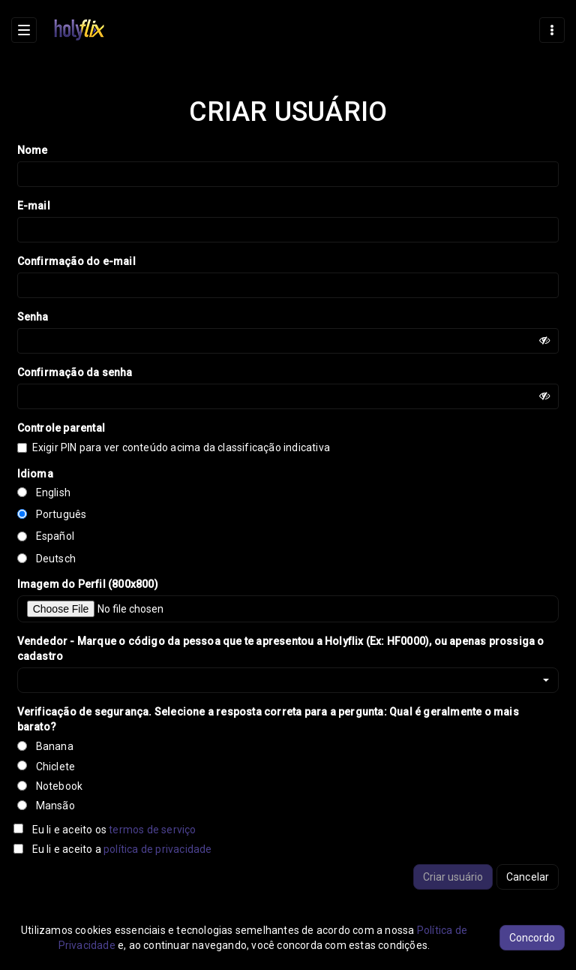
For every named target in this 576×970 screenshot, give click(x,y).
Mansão (55, 806)
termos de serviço (152, 830)
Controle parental (61, 428)
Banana (55, 746)
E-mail (33, 206)
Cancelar (528, 877)
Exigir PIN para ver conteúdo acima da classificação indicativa (179, 447)
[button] (288, 680)
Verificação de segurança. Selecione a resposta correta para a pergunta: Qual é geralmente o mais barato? (268, 719)
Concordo (532, 938)
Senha (33, 317)
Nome (32, 150)
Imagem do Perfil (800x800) (87, 584)
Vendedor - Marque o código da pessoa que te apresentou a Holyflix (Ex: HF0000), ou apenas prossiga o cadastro (280, 648)
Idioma (35, 474)
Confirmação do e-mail (76, 261)
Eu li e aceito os (114, 830)
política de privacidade (158, 849)
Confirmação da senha (75, 372)
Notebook (59, 786)
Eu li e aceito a (122, 849)
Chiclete (56, 767)
